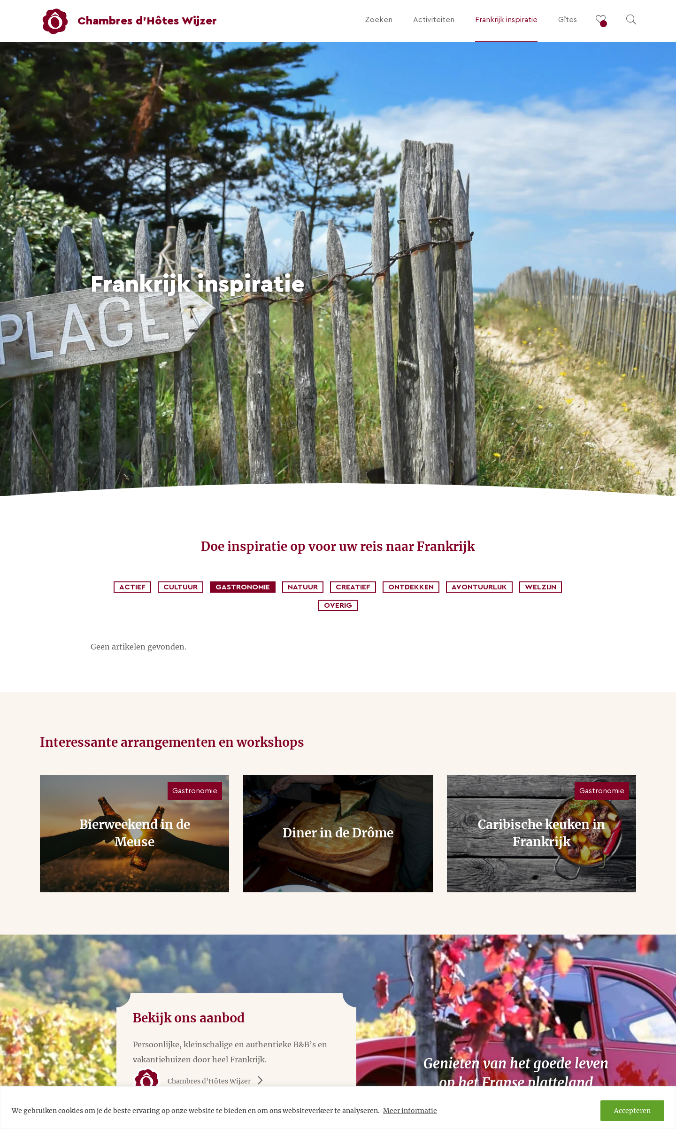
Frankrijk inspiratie (506, 19)
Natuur (303, 587)
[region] (338, 1107)
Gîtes (567, 19)
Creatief (353, 587)
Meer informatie (410, 1110)
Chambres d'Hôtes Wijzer (201, 1081)
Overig (338, 605)
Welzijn (540, 587)
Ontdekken (411, 587)
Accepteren (632, 1110)
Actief (132, 587)
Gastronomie (242, 587)
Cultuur (180, 587)
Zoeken (378, 19)
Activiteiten (433, 19)
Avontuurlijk (479, 587)
